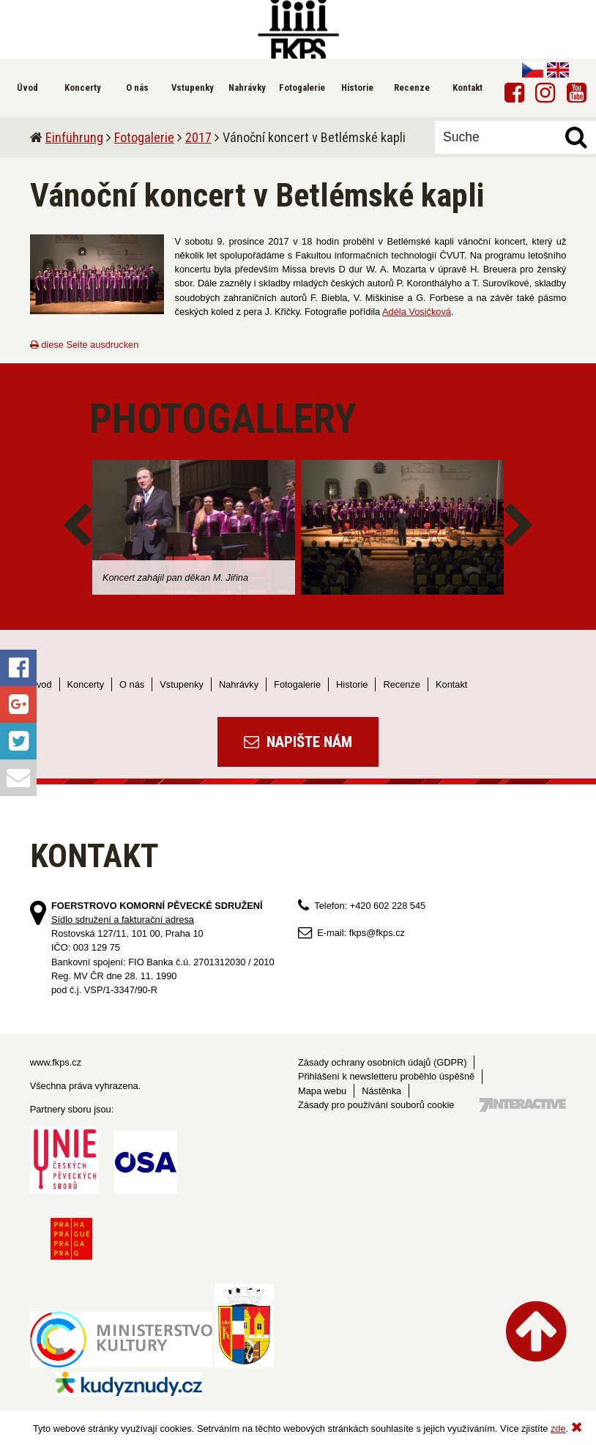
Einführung (74, 137)
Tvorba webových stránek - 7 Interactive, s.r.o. (523, 1105)
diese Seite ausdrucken (84, 344)
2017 (198, 137)
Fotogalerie (144, 137)
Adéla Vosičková (416, 311)
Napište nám (298, 742)
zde (558, 1428)
